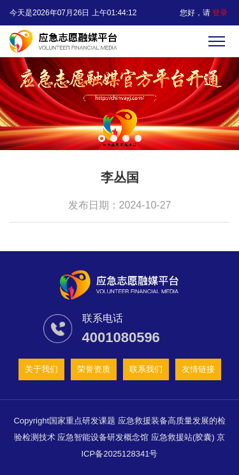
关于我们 (41, 369)
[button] (101, 138)
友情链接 (198, 369)
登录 (220, 12)
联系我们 (146, 369)
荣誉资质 (93, 369)
